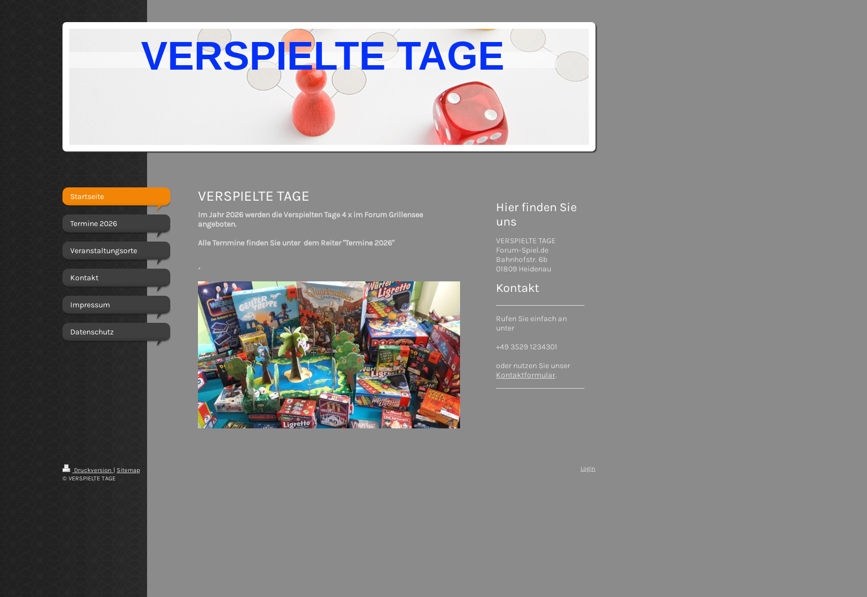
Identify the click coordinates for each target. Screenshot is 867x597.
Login (588, 468)
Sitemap (128, 470)
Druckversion (87, 470)
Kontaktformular (525, 375)
